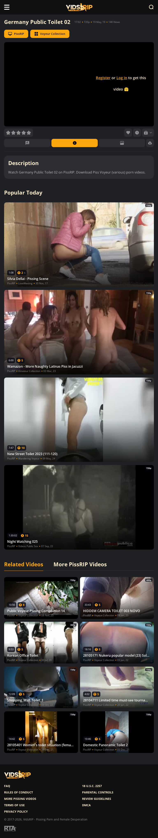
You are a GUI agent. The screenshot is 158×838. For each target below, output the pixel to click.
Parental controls (97, 792)
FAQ (7, 786)
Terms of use (14, 805)
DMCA (86, 805)
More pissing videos (20, 799)
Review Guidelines (96, 799)
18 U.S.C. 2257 (92, 786)
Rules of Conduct (18, 792)
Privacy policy (16, 811)
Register (103, 77)
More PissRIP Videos (80, 564)
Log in (121, 77)
